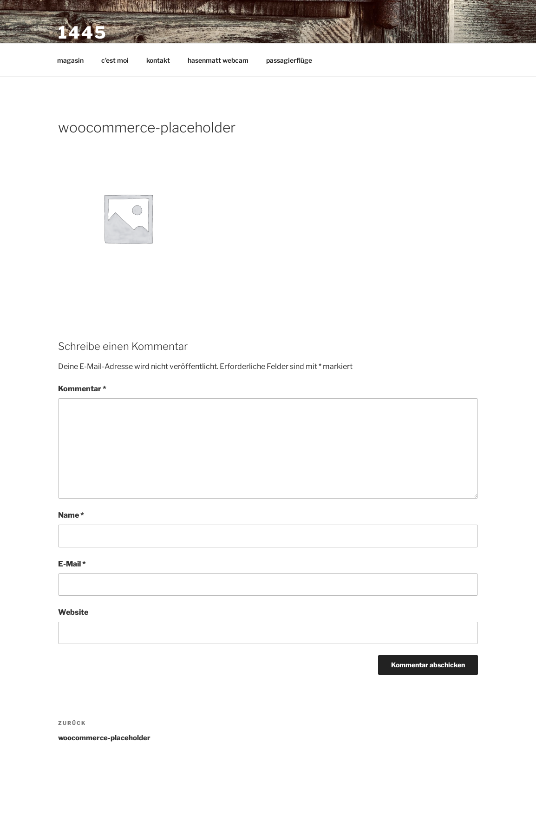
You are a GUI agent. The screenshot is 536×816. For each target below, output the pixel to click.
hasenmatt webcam (218, 60)
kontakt (158, 60)
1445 (82, 32)
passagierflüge (289, 60)
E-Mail (72, 563)
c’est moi (115, 60)
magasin (70, 60)
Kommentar (82, 388)
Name (71, 515)
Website (73, 612)
